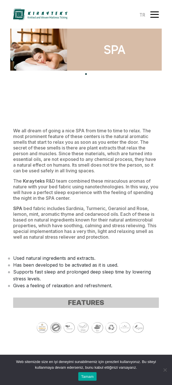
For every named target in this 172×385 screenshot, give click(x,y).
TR (142, 15)
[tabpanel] (86, 50)
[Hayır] (165, 370)
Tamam (87, 376)
